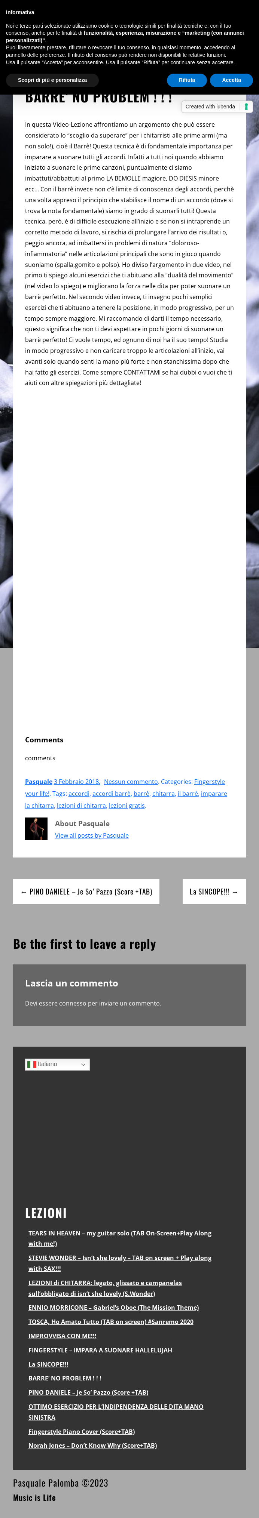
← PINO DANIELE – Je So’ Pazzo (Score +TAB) (86, 891)
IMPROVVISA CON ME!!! (62, 1336)
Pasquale (38, 782)
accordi (78, 793)
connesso (72, 1003)
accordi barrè (111, 793)
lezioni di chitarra (81, 805)
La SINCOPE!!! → (214, 891)
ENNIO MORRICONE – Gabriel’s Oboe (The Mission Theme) (113, 1307)
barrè (141, 793)
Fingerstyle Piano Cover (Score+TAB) (81, 1432)
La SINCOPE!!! (48, 1364)
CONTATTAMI (142, 372)
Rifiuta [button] (187, 80)
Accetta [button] (231, 80)
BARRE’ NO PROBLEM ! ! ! (64, 1378)
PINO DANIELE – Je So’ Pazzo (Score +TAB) (88, 1392)
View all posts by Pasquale (92, 835)
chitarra (163, 793)
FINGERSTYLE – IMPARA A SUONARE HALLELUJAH (100, 1350)
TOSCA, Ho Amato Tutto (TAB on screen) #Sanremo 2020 (111, 1322)
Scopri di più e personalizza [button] (52, 80)
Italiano (42, 1064)
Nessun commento (131, 782)
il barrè (188, 793)
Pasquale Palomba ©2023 (60, 1482)
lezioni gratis (127, 805)
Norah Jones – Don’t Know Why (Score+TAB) (92, 1445)
